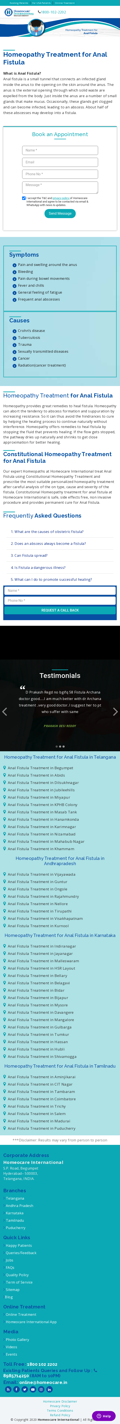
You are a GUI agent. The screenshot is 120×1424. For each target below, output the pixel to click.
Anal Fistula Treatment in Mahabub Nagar (43, 841)
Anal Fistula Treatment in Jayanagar (38, 953)
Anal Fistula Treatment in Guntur (35, 881)
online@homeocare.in (43, 1382)
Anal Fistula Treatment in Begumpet (38, 767)
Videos (11, 1347)
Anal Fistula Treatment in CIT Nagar (38, 1084)
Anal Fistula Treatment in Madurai (36, 1120)
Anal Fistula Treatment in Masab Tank (40, 811)
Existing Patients (19, 3)
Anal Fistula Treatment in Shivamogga (40, 1056)
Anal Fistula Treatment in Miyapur (36, 797)
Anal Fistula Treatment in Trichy (34, 1106)
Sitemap (12, 1289)
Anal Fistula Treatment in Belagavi (36, 982)
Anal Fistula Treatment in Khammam (38, 848)
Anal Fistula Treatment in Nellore (35, 903)
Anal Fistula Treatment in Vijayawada (39, 874)
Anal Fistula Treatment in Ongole (35, 889)
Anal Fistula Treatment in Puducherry (39, 1128)
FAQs (9, 1267)
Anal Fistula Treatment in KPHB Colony (40, 804)
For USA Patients (41, 3)
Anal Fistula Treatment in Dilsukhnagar (41, 782)
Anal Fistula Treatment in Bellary (35, 975)
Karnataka (14, 1213)
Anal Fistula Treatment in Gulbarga (37, 1027)
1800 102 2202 (42, 1364)
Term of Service (19, 1282)
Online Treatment (65, 3)
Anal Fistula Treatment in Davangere (38, 1012)
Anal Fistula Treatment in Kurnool (36, 925)
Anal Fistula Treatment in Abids (34, 775)
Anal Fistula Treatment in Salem (34, 1113)
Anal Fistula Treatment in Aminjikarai (39, 1076)
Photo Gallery (17, 1339)
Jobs (9, 1260)
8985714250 (16, 1375)
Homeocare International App (31, 1321)
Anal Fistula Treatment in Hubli (34, 1049)
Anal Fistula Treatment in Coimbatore (39, 1098)
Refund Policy (60, 1415)
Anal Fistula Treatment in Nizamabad (39, 834)
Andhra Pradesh (19, 1205)
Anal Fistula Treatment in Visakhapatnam (43, 918)
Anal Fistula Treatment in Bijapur (35, 997)
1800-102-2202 (53, 12)
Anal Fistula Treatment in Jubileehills (39, 789)
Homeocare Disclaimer (60, 1401)
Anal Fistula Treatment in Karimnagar (39, 826)
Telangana (15, 1198)
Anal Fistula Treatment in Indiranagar (39, 946)
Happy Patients (18, 1245)
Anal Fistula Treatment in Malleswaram (41, 960)
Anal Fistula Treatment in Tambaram (39, 1091)
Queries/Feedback (21, 1252)
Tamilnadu (14, 1220)
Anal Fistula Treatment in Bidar (33, 990)
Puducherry (15, 1227)
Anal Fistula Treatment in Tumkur (36, 1034)
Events (11, 1354)
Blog (9, 1297)
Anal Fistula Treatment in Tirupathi (37, 911)
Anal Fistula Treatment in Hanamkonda (41, 819)
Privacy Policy (60, 1406)
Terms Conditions (60, 1410)
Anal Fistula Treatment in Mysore (35, 1004)
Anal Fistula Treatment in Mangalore (38, 1019)
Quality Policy (17, 1275)
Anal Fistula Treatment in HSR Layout (39, 968)
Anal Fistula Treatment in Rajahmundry (41, 896)
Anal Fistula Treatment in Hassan (35, 1041)
